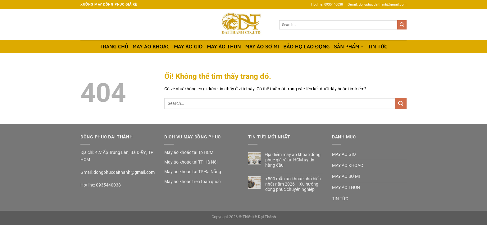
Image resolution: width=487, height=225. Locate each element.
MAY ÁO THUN (224, 46)
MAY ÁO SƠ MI (262, 46)
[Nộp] (402, 24)
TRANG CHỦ (114, 46)
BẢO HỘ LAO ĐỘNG (306, 46)
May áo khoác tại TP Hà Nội (190, 162)
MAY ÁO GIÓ (188, 46)
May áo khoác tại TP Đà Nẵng (192, 171)
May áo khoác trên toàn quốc (192, 181)
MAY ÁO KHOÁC (151, 46)
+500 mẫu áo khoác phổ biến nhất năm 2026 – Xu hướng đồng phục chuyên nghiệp (293, 184)
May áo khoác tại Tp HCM (188, 152)
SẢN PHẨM (349, 46)
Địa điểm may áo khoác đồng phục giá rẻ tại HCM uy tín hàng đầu (293, 160)
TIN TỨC (377, 46)
